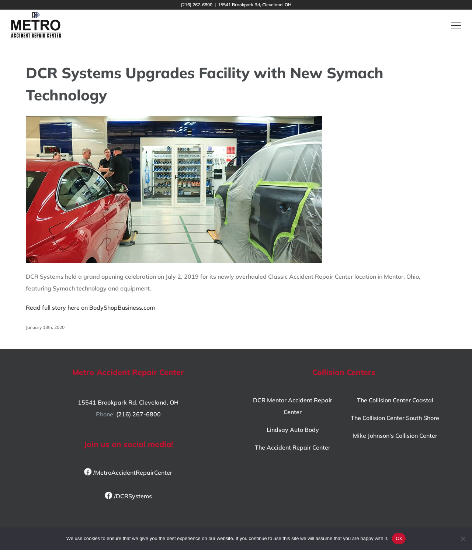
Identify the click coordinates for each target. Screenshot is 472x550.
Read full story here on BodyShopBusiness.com (90, 307)
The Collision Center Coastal (395, 400)
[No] (462, 538)
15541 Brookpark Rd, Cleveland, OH (128, 402)
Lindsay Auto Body (293, 429)
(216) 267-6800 (138, 414)
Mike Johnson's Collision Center (395, 435)
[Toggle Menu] (456, 25)
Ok (399, 538)
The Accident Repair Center (292, 447)
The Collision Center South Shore (395, 418)
